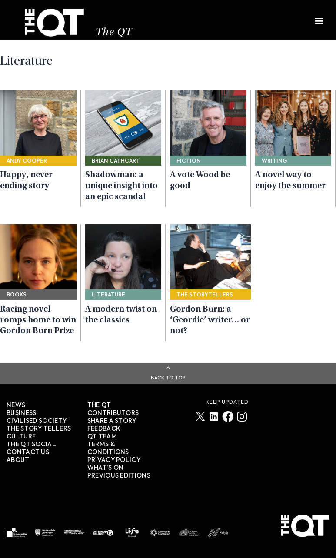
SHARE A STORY (111, 421)
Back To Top (168, 378)
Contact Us (28, 452)
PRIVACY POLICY (113, 460)
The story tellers (39, 429)
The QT (114, 32)
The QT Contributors (113, 409)
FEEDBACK (103, 429)
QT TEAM (102, 437)
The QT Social (31, 444)
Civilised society (37, 421)
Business (21, 413)
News (16, 405)
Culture (21, 437)
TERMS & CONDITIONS (108, 448)
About (18, 460)
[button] (319, 16)
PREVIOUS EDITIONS (118, 476)
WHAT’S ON (105, 468)
